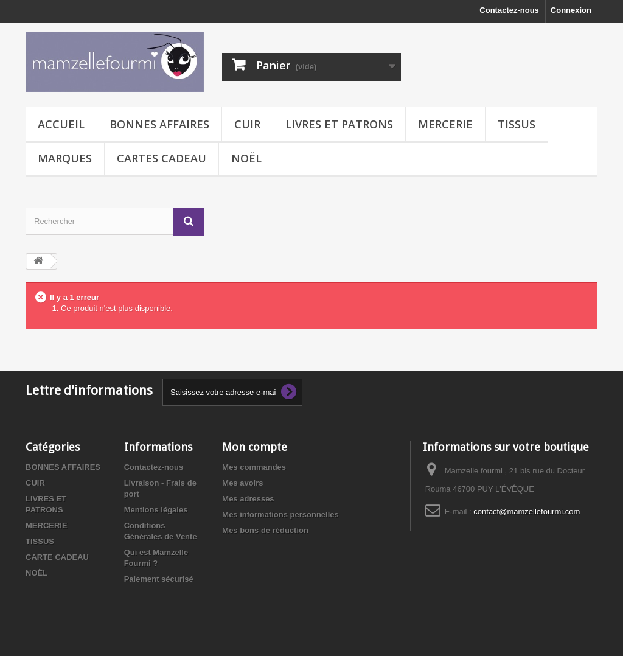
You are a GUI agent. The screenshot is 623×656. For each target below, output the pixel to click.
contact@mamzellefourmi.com (526, 511)
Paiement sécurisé (158, 579)
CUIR (247, 124)
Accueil (61, 124)
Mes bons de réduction (265, 530)
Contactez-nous (509, 10)
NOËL (246, 158)
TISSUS (516, 124)
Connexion (571, 10)
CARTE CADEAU (57, 557)
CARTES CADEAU (161, 158)
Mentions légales (156, 509)
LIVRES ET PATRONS (339, 124)
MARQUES (65, 158)
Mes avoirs (242, 482)
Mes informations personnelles (280, 514)
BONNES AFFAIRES (159, 124)
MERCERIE (445, 124)
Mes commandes (254, 467)
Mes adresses (248, 498)
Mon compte (254, 447)
